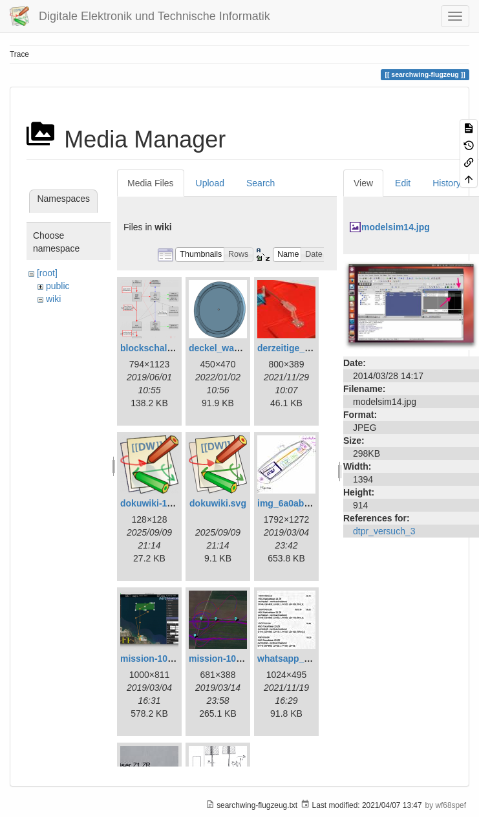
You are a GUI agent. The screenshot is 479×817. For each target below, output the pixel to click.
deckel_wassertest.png (238, 348)
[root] (47, 273)
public (58, 286)
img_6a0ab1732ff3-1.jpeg (311, 503)
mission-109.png (224, 658)
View (363, 183)
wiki (53, 299)
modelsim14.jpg (395, 227)
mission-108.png (155, 658)
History (446, 183)
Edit (402, 183)
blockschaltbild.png (162, 348)
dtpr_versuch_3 (384, 531)
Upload (210, 183)
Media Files (150, 183)
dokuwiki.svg (217, 503)
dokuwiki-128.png (158, 503)
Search (260, 183)
